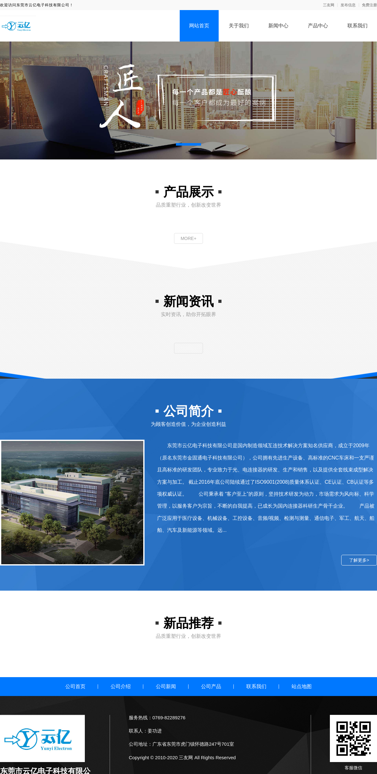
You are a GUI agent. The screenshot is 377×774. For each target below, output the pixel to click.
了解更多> (359, 560)
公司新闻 (166, 686)
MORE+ (188, 238)
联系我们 (357, 25)
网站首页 (199, 25)
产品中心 (318, 25)
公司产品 (211, 686)
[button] (188, 144)
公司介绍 (121, 686)
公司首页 (75, 686)
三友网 (328, 5)
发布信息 (348, 5)
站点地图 (302, 686)
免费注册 (369, 5)
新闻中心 (278, 25)
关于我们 (239, 25)
